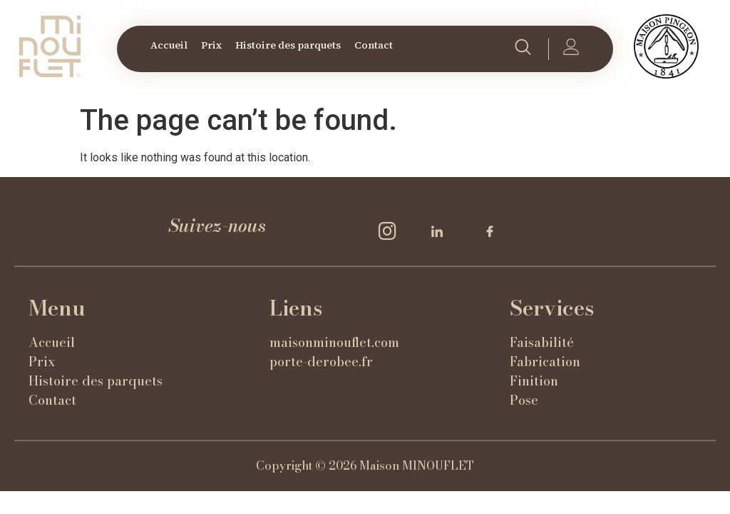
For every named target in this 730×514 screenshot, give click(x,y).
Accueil (168, 45)
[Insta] (389, 231)
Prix (211, 45)
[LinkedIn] (442, 231)
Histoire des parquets (288, 45)
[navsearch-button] (523, 49)
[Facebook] (494, 231)
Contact (373, 45)
